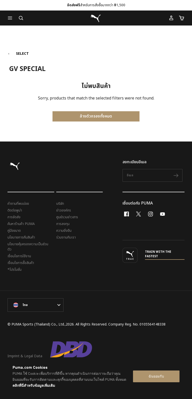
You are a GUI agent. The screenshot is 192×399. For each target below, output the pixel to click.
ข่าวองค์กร (63, 210)
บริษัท (60, 203)
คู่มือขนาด (14, 230)
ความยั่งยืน (64, 230)
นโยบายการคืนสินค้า (21, 237)
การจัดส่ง (14, 217)
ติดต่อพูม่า (15, 210)
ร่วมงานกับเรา (66, 237)
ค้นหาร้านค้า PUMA (21, 223)
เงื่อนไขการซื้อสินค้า (21, 263)
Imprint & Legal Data (25, 356)
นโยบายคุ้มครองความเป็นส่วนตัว (28, 247)
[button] (11, 18)
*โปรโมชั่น (15, 269)
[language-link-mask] (35, 305)
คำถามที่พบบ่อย (18, 203)
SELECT (22, 54)
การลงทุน (63, 223)
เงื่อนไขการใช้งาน (19, 256)
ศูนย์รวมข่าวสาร (67, 217)
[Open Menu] (11, 18)
